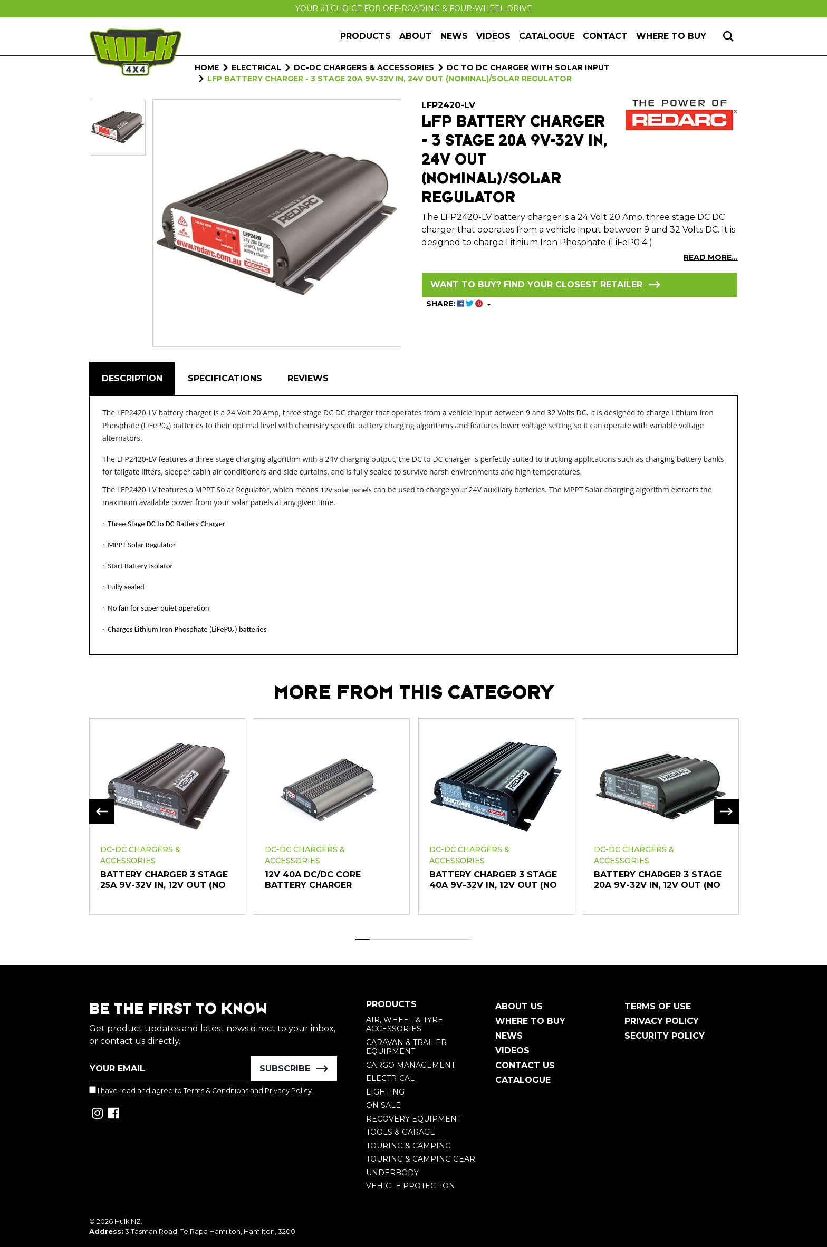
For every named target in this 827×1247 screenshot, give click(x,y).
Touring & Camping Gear (420, 1159)
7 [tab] (450, 939)
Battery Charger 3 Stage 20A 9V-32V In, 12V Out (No (658, 879)
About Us (519, 1006)
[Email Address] (167, 1068)
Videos (493, 36)
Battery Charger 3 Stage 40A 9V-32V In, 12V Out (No (493, 879)
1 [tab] (362, 939)
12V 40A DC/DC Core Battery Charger (313, 879)
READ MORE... (711, 257)
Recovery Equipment (413, 1119)
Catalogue (546, 36)
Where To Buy (530, 1021)
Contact (605, 36)
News (454, 36)
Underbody (392, 1172)
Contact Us (525, 1065)
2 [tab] (377, 939)
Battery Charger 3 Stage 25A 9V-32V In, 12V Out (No (164, 879)
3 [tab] (391, 939)
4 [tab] (406, 939)
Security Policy (664, 1036)
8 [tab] (464, 939)
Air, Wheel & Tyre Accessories (404, 1024)
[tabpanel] (167, 816)
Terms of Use (657, 1006)
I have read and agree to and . (201, 1090)
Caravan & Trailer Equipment (406, 1047)
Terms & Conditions (216, 1091)
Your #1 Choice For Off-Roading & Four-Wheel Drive (413, 8)
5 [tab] (421, 939)
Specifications (225, 378)
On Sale (383, 1105)
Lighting (385, 1092)
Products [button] (365, 36)
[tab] (132, 378)
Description (132, 378)
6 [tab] (435, 939)
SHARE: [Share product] (455, 303)
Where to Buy (671, 36)
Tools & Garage (400, 1132)
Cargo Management (410, 1065)
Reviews (308, 378)
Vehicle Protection (410, 1186)
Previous (101, 811)
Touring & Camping (408, 1146)
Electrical (390, 1078)
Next (726, 811)
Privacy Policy (288, 1091)
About (415, 36)
